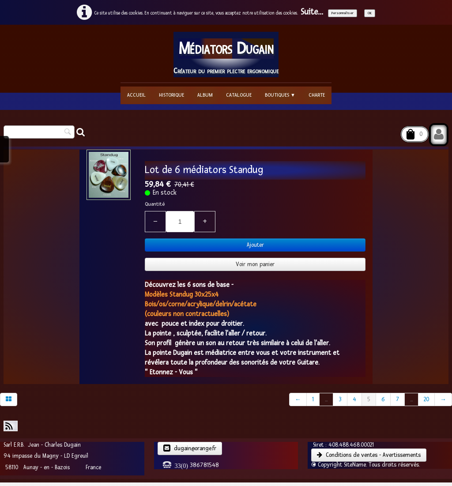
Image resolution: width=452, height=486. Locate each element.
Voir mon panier (255, 264)
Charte (317, 95)
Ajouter (255, 245)
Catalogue (239, 95)
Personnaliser (342, 13)
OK (370, 13)
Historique (171, 95)
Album (205, 95)
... (326, 399)
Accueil (136, 95)
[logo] (226, 54)
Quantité (155, 204)
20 (426, 399)
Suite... (312, 12)
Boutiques (280, 95)
